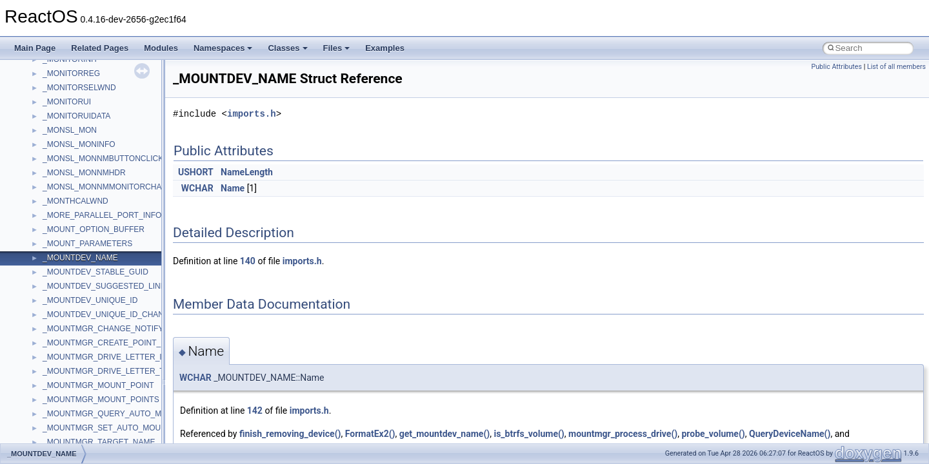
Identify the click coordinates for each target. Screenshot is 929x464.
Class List (49, 333)
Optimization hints (52, 206)
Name (233, 188)
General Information (56, 248)
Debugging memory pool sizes (74, 135)
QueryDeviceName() (789, 434)
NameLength (247, 172)
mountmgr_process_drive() (622, 434)
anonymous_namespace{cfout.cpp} (103, 433)
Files (336, 48)
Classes (287, 48)
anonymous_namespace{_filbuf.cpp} (105, 404)
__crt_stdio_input (72, 348)
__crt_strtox (63, 376)
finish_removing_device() (290, 434)
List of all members (896, 67)
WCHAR (197, 188)
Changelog (40, 78)
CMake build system (57, 106)
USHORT (196, 172)
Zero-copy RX (46, 163)
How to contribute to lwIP (65, 92)
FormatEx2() (370, 434)
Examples (385, 48)
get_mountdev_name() (444, 434)
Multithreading (46, 192)
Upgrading (39, 64)
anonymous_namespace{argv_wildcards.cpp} (120, 418)
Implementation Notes (59, 220)
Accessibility (64, 390)
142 (255, 410)
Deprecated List (49, 277)
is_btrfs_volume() (529, 434)
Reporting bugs (48, 149)
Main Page (34, 48)
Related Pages (99, 48)
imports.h (251, 114)
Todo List (37, 262)
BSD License (44, 234)
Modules (161, 48)
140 (247, 261)
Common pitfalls (49, 121)
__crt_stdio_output (74, 362)
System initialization (56, 177)
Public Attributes (836, 67)
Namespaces (223, 48)
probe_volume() (712, 434)
